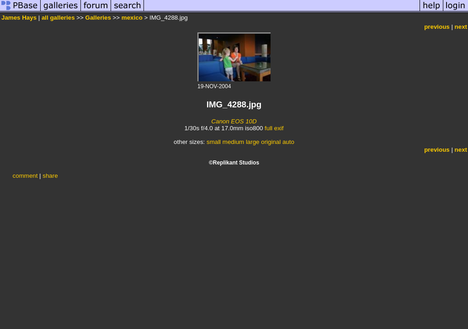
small (214, 141)
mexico (132, 17)
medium (233, 141)
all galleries (58, 17)
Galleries (98, 17)
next (461, 26)
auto (288, 141)
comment (25, 175)
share (50, 175)
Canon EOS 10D (233, 121)
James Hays (19, 17)
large (253, 141)
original (271, 141)
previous (437, 26)
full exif (274, 128)
